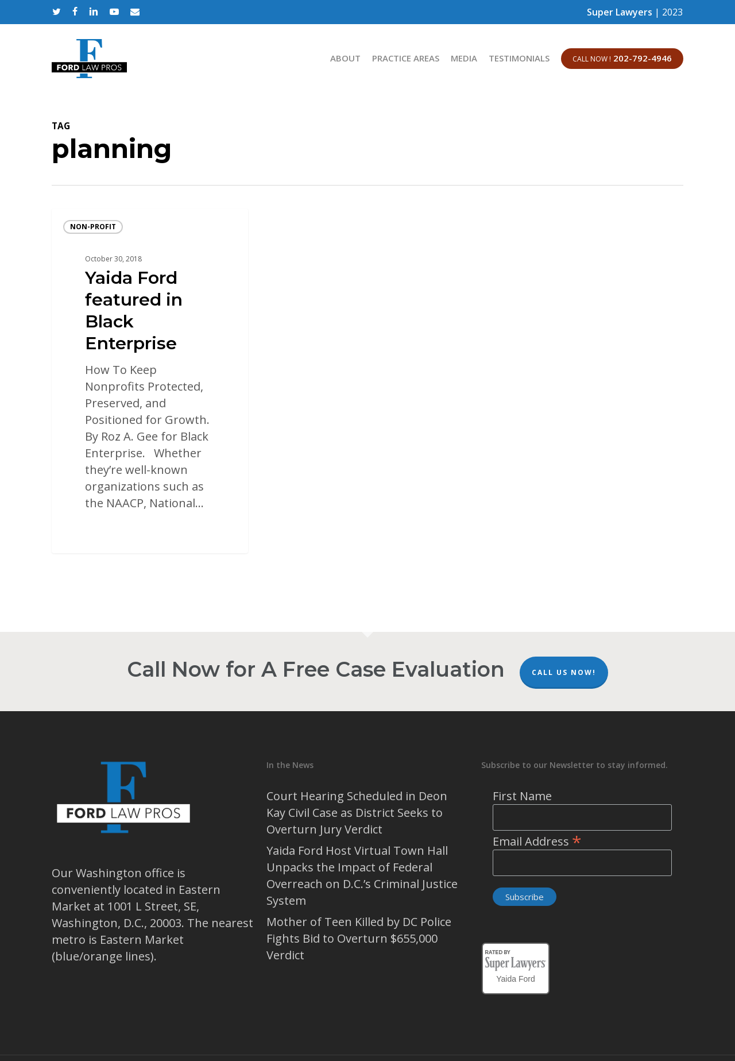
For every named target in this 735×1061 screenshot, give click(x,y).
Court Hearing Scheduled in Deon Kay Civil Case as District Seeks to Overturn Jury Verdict (356, 812)
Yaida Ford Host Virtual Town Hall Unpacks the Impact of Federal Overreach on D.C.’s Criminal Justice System (362, 875)
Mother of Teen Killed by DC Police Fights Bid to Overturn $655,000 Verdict (358, 938)
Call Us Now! (564, 672)
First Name (522, 796)
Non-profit (93, 227)
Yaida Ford (515, 977)
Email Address (537, 841)
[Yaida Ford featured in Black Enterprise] (150, 381)
